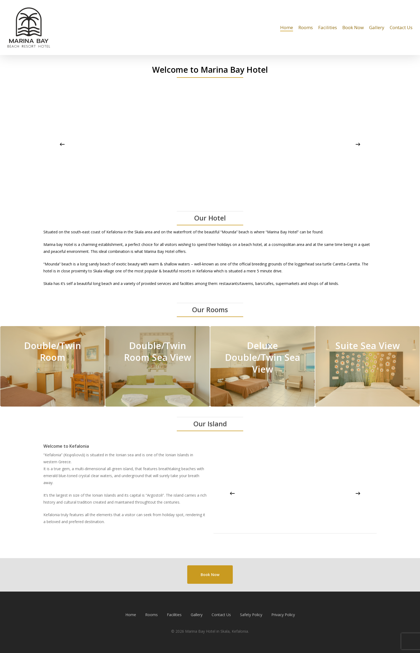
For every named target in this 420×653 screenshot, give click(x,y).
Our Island (210, 423)
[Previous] (62, 144)
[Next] (357, 144)
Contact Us (221, 614)
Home (130, 614)
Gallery (196, 614)
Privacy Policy (283, 614)
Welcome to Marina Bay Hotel (210, 69)
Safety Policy (251, 614)
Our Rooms (210, 309)
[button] (210, 574)
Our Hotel (210, 217)
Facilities (174, 614)
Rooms (151, 614)
